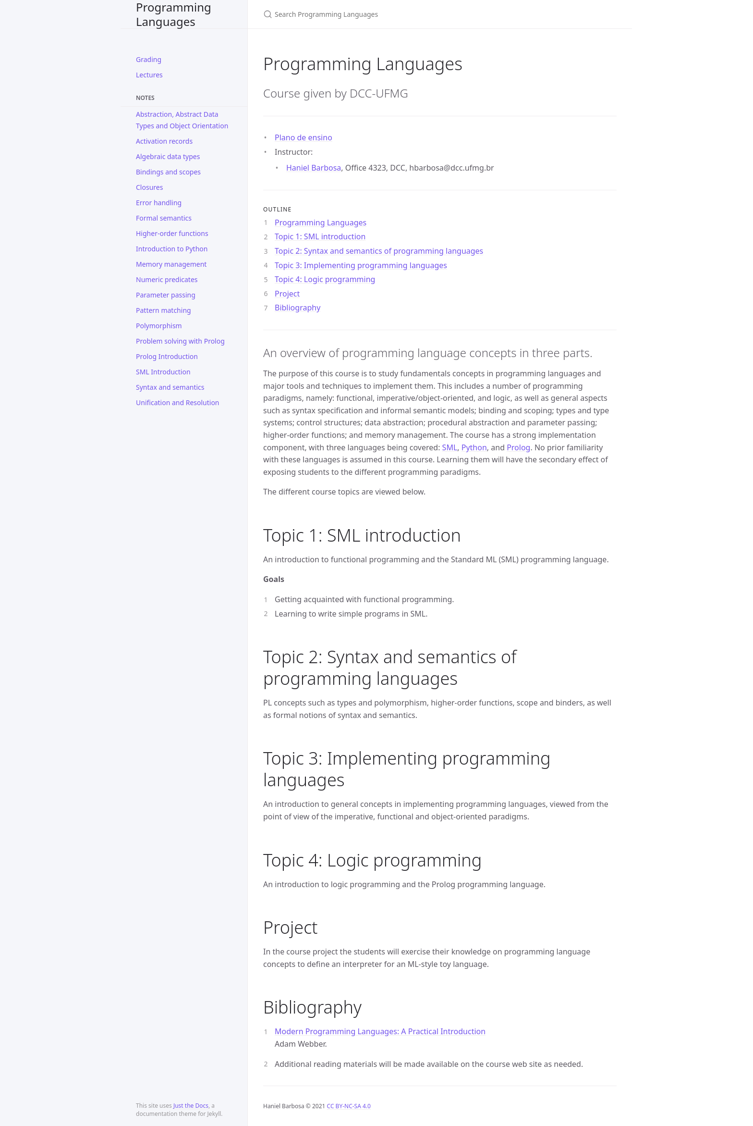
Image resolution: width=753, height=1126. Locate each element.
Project (287, 293)
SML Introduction (163, 371)
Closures (149, 187)
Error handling (159, 202)
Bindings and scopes (168, 171)
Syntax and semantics (170, 387)
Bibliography (297, 307)
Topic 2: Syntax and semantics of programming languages (379, 251)
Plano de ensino (303, 137)
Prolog (518, 447)
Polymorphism (159, 325)
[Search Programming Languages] (376, 14)
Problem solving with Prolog (180, 341)
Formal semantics (164, 218)
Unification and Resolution (177, 402)
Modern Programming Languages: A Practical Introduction (380, 1031)
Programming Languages (173, 14)
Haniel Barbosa (313, 167)
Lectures (149, 74)
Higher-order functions (172, 233)
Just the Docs (190, 1105)
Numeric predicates (167, 279)
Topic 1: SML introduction (320, 236)
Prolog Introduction (167, 356)
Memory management (171, 264)
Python (474, 447)
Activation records (164, 141)
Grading (148, 59)
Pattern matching (163, 310)
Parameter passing (165, 294)
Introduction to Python (171, 248)
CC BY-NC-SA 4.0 (349, 1106)
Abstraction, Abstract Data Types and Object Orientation (182, 120)
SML (450, 447)
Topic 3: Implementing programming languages (361, 265)
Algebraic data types (168, 156)
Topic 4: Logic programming (325, 279)
